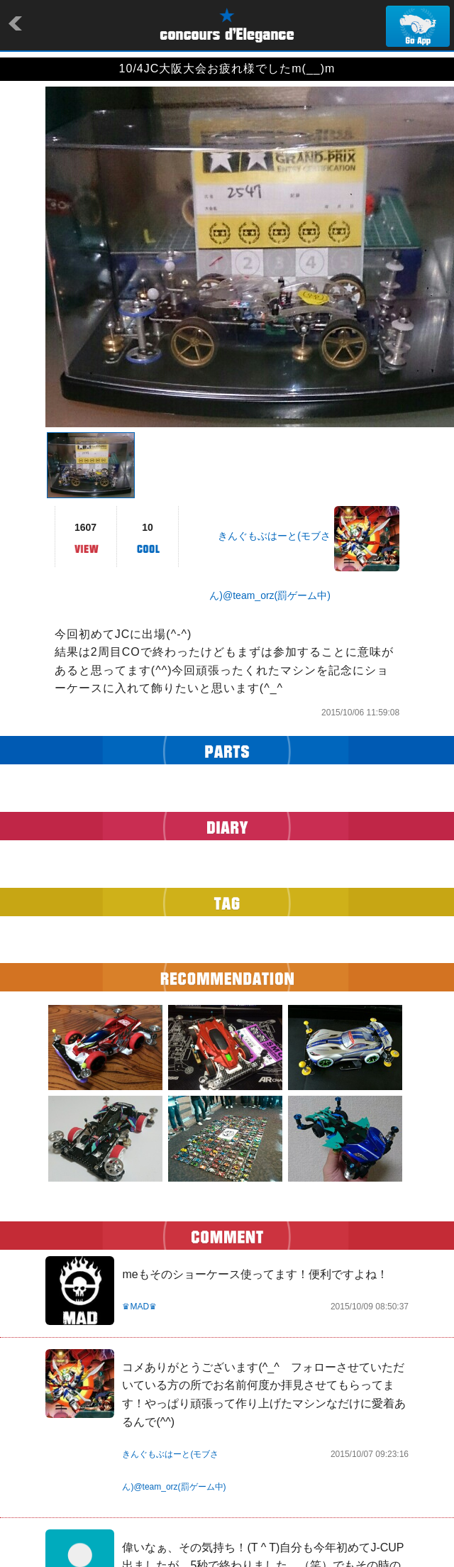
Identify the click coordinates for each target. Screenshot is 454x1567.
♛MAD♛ (139, 1307)
